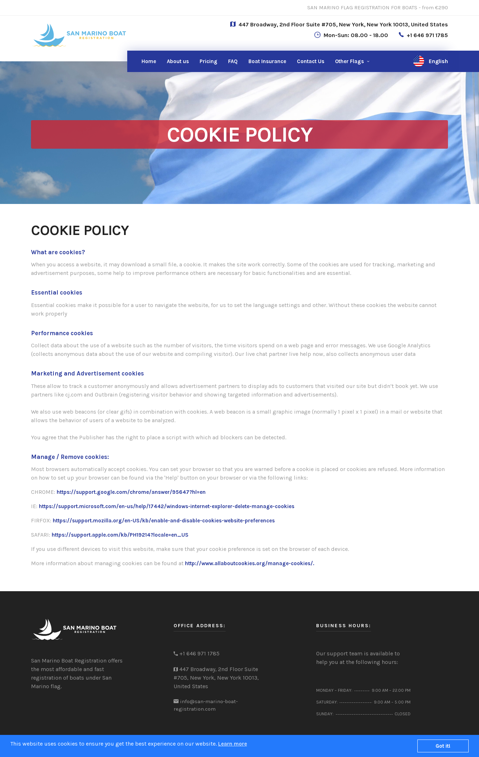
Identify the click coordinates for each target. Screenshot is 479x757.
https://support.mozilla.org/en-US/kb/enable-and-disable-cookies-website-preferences (164, 520)
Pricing (208, 61)
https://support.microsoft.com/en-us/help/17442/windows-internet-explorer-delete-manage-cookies (166, 506)
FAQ (233, 61)
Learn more (232, 744)
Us (310, 61)
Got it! (443, 746)
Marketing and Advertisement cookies (87, 373)
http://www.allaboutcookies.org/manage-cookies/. (249, 563)
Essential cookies (56, 292)
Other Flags (349, 61)
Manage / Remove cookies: (70, 456)
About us (178, 61)
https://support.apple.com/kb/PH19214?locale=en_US (120, 535)
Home (148, 61)
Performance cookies (62, 333)
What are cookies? (58, 252)
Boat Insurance (267, 61)
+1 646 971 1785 (427, 35)
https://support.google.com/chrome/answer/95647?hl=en (131, 492)
